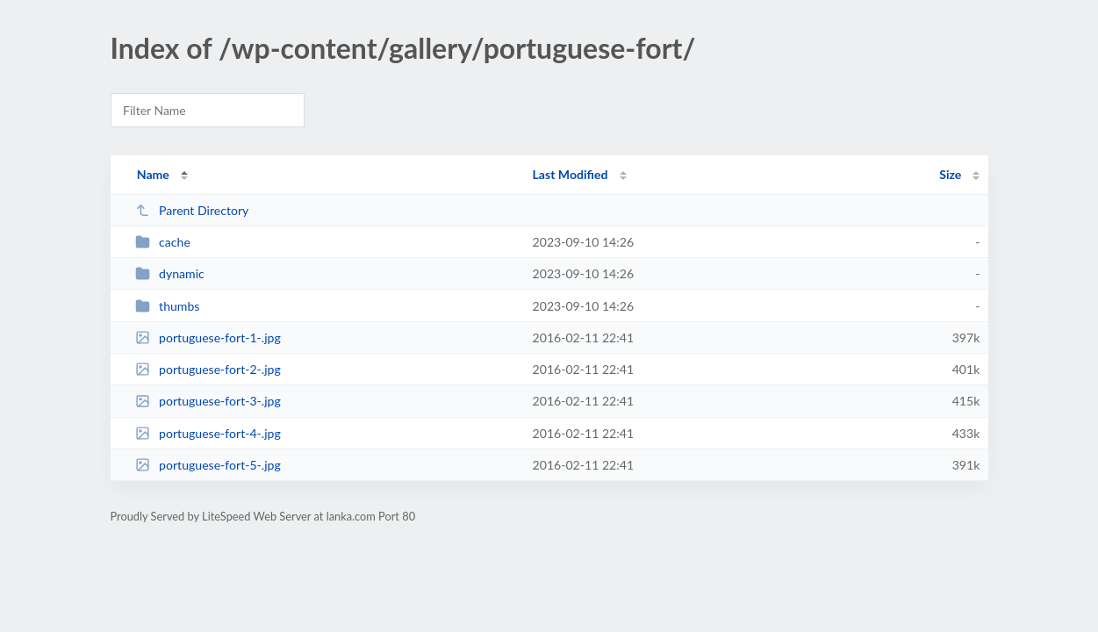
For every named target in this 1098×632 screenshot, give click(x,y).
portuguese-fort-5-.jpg (208, 464)
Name (153, 174)
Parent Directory (192, 210)
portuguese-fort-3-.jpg (208, 400)
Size (950, 174)
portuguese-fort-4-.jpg (208, 433)
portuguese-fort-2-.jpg (208, 369)
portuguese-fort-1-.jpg (208, 337)
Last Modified (570, 174)
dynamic (170, 273)
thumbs (167, 305)
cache (162, 241)
